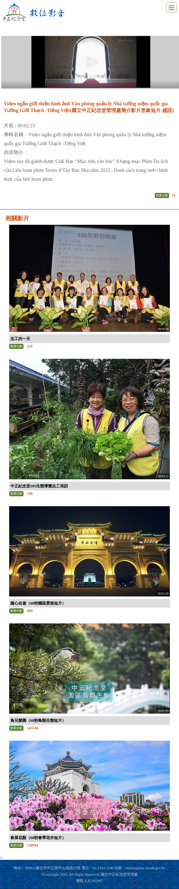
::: (1, 857)
